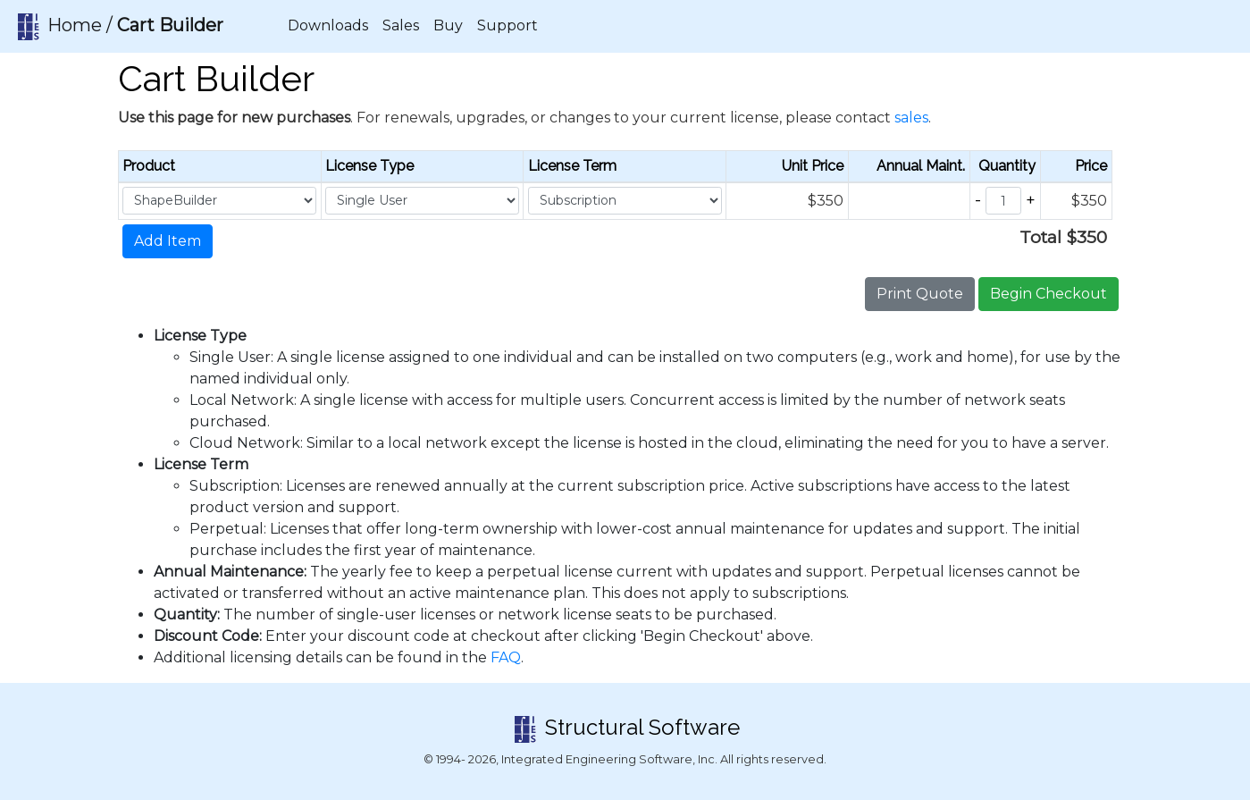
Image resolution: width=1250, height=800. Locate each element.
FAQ (506, 657)
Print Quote (920, 293)
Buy (448, 25)
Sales (400, 25)
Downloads (328, 25)
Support (507, 25)
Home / (118, 27)
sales (911, 117)
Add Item (167, 240)
